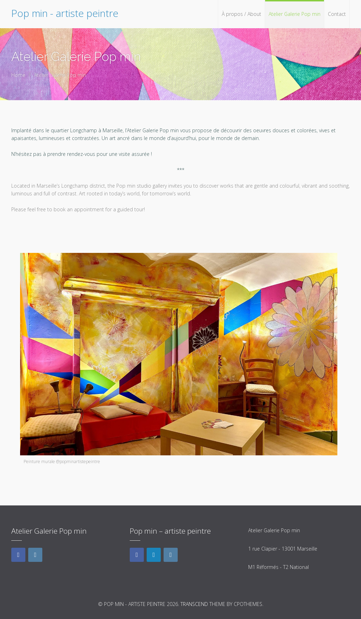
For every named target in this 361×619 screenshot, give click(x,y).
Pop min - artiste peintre (64, 13)
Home (18, 75)
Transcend (194, 604)
